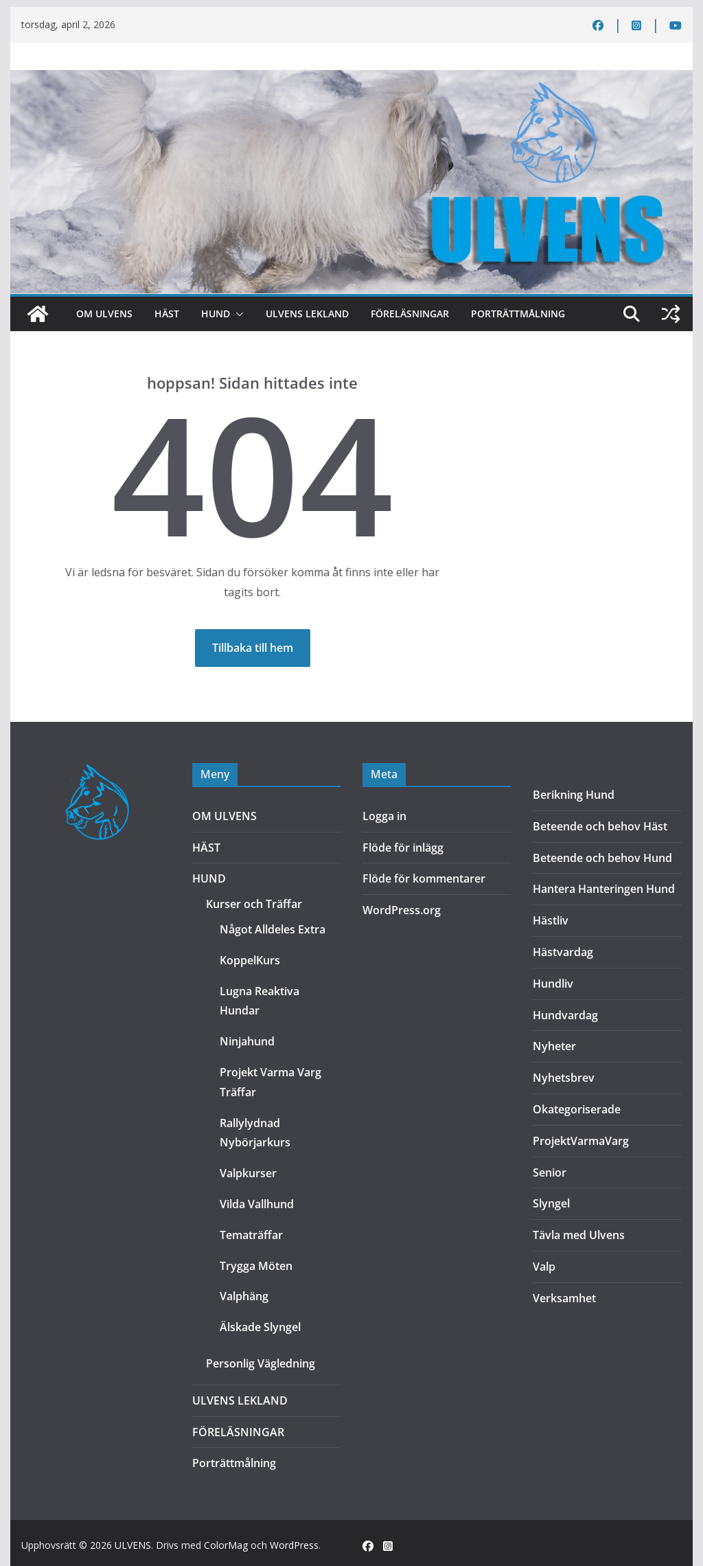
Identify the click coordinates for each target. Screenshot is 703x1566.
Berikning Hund (573, 794)
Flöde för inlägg (402, 847)
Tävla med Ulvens (579, 1234)
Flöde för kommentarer (423, 878)
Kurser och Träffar (254, 903)
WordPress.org (401, 910)
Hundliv (553, 983)
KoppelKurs (250, 960)
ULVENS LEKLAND (307, 313)
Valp (544, 1266)
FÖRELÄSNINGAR (410, 313)
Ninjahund (247, 1041)
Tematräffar (251, 1234)
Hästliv (550, 920)
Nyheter (554, 1046)
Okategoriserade (577, 1109)
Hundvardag (565, 1015)
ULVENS (133, 1545)
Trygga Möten (256, 1265)
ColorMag (226, 1545)
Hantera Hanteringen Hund (604, 888)
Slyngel (551, 1203)
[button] (237, 314)
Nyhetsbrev (564, 1077)
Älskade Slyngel (260, 1327)
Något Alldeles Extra (272, 929)
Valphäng (244, 1296)
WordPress (294, 1545)
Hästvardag (563, 952)
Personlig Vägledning (260, 1363)
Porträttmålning (518, 313)
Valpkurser (248, 1173)
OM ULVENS (104, 313)
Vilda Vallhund (257, 1204)
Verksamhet (564, 1298)
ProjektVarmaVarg (581, 1140)
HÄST (166, 313)
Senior (549, 1172)
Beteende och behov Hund (602, 857)
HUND (215, 313)
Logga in (384, 816)
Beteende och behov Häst (600, 826)
